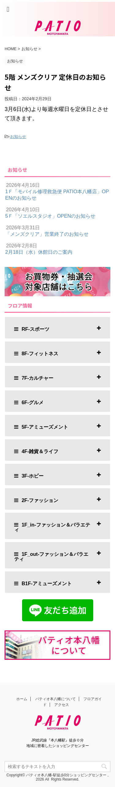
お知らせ (18, 136)
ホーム (21, 699)
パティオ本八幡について (55, 699)
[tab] (57, 327)
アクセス (61, 705)
